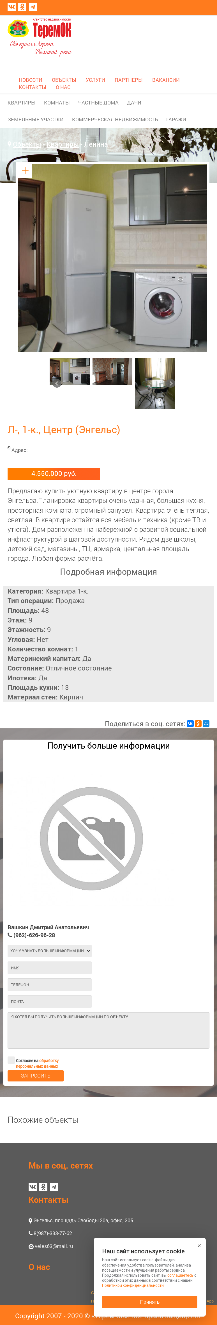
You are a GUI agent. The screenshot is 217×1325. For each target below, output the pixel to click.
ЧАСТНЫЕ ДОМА (98, 102)
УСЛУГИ (95, 79)
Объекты (27, 144)
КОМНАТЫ (57, 102)
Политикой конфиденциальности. (133, 1285)
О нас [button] (39, 1266)
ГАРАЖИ (176, 119)
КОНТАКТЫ (32, 87)
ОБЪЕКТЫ (64, 79)
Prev (56, 383)
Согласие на (33, 1060)
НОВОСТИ (30, 79)
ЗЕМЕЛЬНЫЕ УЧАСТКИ (36, 119)
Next (170, 383)
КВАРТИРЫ (22, 102)
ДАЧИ (134, 102)
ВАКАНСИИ (166, 79)
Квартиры (63, 144)
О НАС (63, 87)
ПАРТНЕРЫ (129, 79)
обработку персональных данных (37, 1063)
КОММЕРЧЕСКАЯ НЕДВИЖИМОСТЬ (115, 119)
